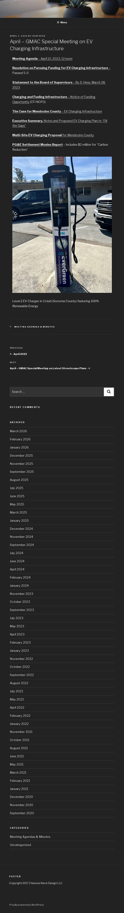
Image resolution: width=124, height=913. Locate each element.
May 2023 (17, 626)
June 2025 (17, 496)
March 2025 (18, 512)
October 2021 (19, 740)
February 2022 (20, 715)
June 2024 (17, 561)
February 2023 (20, 642)
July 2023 (16, 618)
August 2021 (19, 748)
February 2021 (20, 780)
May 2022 (17, 699)
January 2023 (19, 650)
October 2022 (20, 667)
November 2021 (21, 732)
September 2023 (22, 610)
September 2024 (22, 545)
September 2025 (22, 471)
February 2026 (20, 439)
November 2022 (21, 659)
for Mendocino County (53, 135)
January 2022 (19, 724)
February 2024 (20, 577)
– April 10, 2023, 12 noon (42, 58)
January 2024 (19, 585)
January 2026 (19, 447)
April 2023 (17, 634)
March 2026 (18, 431)
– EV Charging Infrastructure (57, 111)
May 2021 (17, 764)
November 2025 (21, 463)
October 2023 (20, 602)
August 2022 (19, 683)
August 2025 (19, 480)
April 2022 (17, 707)
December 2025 (21, 455)
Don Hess (39, 36)
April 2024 (17, 569)
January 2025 (19, 520)
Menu (62, 22)
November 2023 (21, 594)
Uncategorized (20, 845)
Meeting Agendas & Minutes (34, 327)
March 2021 (18, 772)
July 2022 (16, 691)
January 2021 (19, 789)
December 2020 (21, 797)
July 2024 (16, 553)
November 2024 (21, 536)
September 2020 (22, 813)
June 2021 (17, 756)
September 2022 (22, 675)
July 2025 (16, 488)
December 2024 (21, 529)
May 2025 (17, 504)
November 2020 (21, 805)
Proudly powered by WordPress (26, 904)
